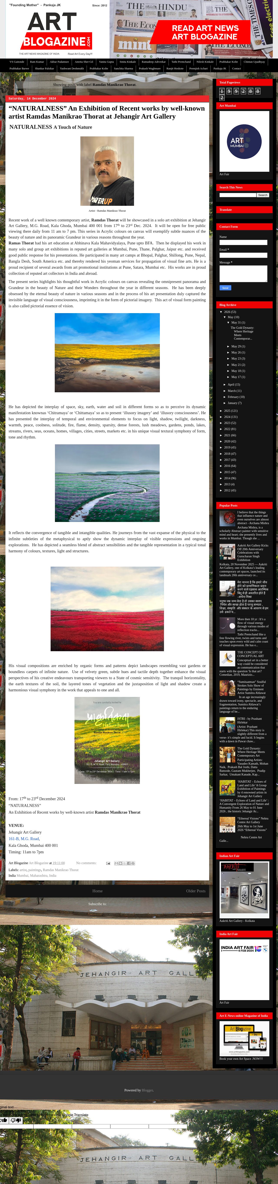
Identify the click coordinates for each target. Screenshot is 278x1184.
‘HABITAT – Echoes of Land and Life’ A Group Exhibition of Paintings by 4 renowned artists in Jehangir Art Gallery (252, 789)
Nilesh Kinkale (205, 61)
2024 (227, 417)
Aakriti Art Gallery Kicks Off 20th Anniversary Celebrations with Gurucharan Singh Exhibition (252, 553)
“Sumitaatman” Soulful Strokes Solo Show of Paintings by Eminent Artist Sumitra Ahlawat (251, 687)
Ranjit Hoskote (175, 68)
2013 (227, 484)
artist (23, 870)
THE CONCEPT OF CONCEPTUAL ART (250, 654)
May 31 (237, 322)
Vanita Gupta (106, 61)
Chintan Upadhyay (254, 61)
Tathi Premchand (181, 61)
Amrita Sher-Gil (84, 61)
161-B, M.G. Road (24, 838)
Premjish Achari (198, 68)
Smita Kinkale (128, 61)
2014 (227, 478)
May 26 (237, 352)
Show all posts (150, 84)
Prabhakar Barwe (19, 68)
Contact (236, 68)
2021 (227, 435)
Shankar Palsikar (44, 68)
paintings (34, 870)
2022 (227, 429)
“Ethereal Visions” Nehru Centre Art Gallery (252, 820)
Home (98, 891)
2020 (227, 441)
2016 (227, 466)
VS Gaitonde (17, 61)
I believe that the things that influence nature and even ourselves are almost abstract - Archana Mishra (253, 518)
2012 (227, 490)
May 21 (237, 364)
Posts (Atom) (117, 904)
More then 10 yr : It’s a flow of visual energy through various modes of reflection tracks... (252, 625)
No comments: (87, 863)
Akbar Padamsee (59, 61)
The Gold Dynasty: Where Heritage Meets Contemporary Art (251, 752)
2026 (227, 312)
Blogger (147, 1090)
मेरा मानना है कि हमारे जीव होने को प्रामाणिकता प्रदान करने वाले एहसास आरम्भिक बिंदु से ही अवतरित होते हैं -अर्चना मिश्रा (252, 590)
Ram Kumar (37, 61)
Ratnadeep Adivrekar (154, 61)
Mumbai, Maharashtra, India (36, 875)
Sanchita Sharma (123, 68)
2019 (227, 447)
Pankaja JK (219, 68)
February (234, 397)
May (231, 317)
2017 (227, 459)
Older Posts (195, 891)
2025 (227, 410)
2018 (227, 453)
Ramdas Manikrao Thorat (60, 870)
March (232, 390)
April (231, 384)
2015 (227, 472)
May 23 (237, 358)
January (233, 403)
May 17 (237, 377)
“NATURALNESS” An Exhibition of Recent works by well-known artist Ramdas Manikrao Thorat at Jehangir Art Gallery (107, 112)
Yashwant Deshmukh (72, 68)
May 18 (237, 371)
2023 (227, 423)
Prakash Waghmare (150, 68)
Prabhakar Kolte (228, 61)
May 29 (237, 346)
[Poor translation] (16, 1120)
